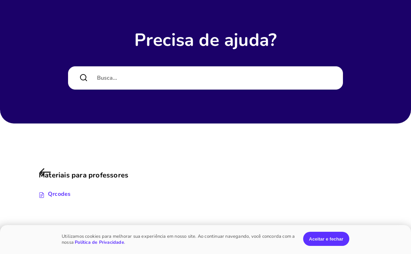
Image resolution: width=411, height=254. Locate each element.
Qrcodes (59, 194)
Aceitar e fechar (326, 239)
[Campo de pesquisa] (214, 78)
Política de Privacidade (99, 242)
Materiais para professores (46, 175)
